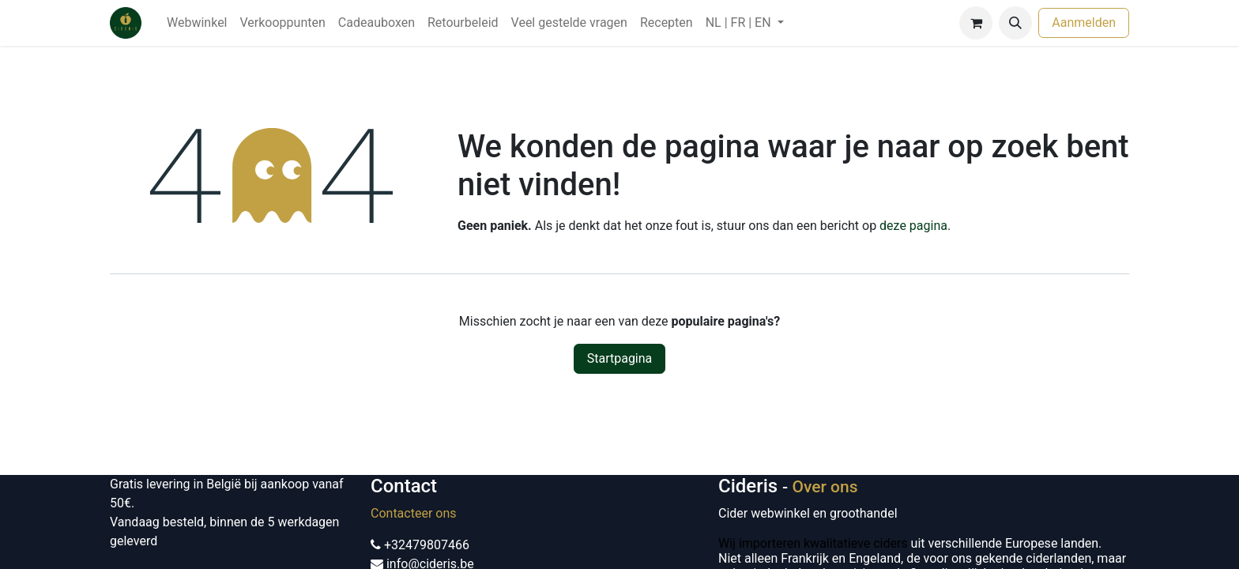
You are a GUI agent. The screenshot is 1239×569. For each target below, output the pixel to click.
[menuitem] (197, 23)
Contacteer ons (414, 513)
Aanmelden (1084, 22)
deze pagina (913, 225)
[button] (1015, 23)
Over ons (824, 486)
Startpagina (620, 358)
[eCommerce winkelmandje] (975, 23)
